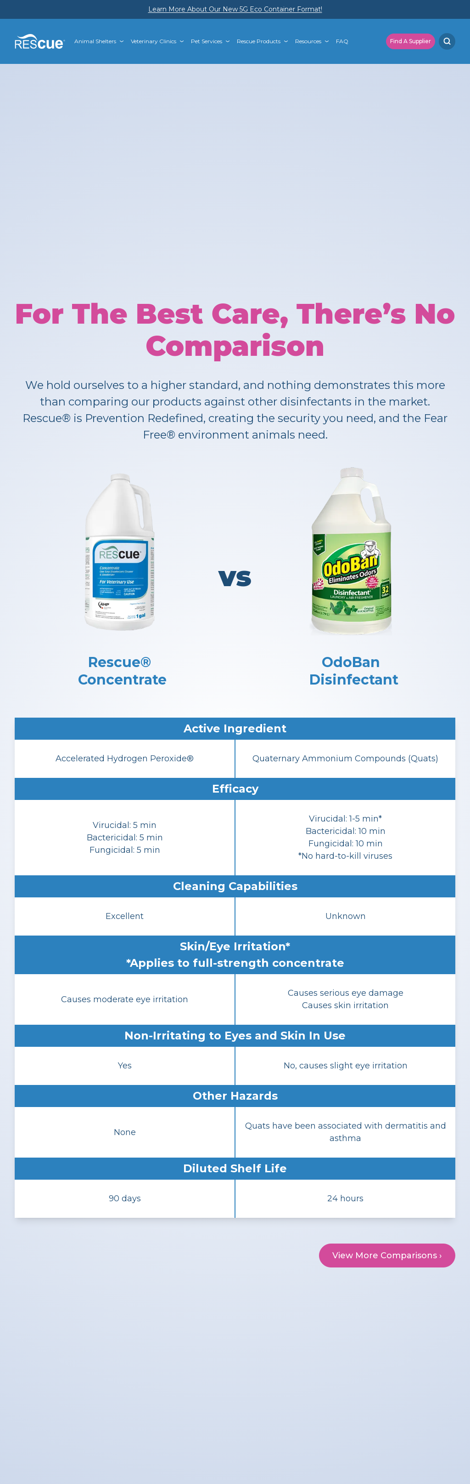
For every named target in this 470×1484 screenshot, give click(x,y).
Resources (308, 41)
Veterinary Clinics (153, 41)
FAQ (342, 41)
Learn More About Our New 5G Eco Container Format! (235, 9)
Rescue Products (258, 41)
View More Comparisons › (387, 1255)
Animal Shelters (95, 41)
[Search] (447, 41)
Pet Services (206, 41)
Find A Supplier (410, 41)
